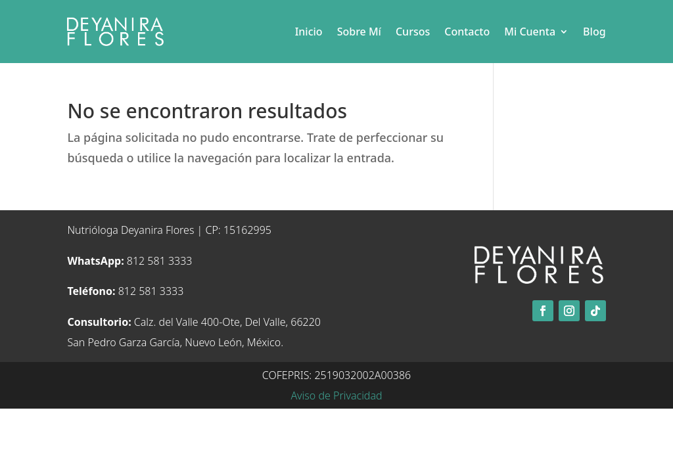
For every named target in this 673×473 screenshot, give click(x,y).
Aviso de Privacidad (336, 395)
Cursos (413, 31)
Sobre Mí (359, 31)
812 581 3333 (129, 261)
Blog (594, 31)
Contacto (467, 31)
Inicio (309, 31)
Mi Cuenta (529, 31)
